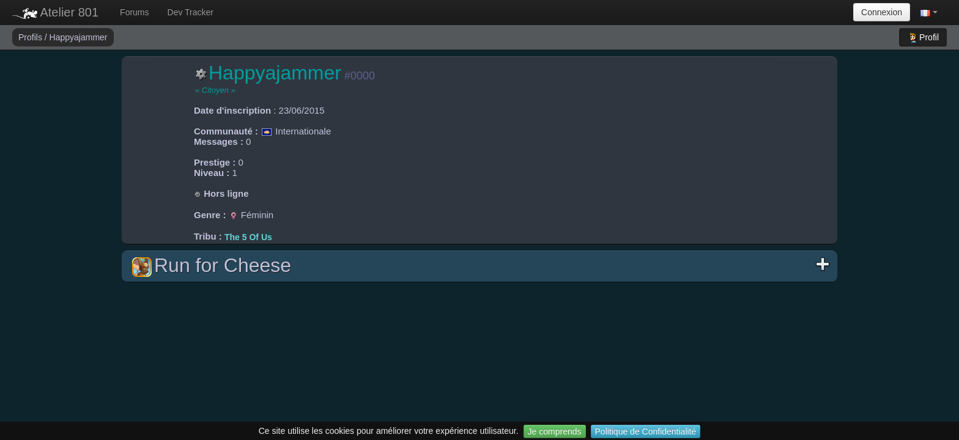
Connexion (881, 12)
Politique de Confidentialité (646, 431)
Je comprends (555, 431)
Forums (134, 12)
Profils (31, 37)
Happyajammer (79, 37)
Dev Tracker (190, 12)
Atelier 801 (55, 12)
